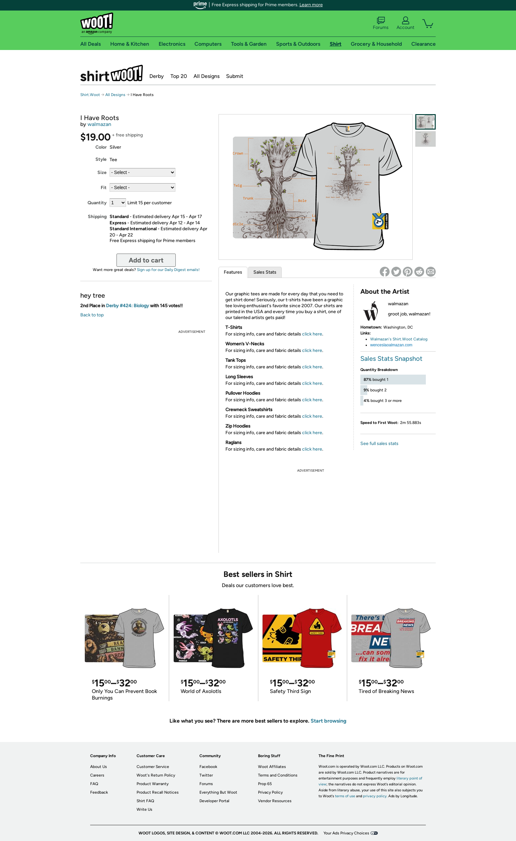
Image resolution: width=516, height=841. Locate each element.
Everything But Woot (218, 792)
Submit (234, 76)
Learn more (311, 5)
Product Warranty (152, 783)
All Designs (206, 76)
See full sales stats (379, 443)
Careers (97, 775)
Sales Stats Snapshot (391, 358)
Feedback (99, 792)
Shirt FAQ (145, 801)
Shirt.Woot (111, 73)
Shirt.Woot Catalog (409, 339)
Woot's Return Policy (156, 775)
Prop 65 (265, 783)
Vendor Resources (275, 801)
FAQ (94, 783)
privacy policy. (375, 796)
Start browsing (329, 721)
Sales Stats (264, 272)
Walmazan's (381, 339)
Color (101, 147)
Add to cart (146, 260)
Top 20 (178, 76)
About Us (98, 766)
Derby (156, 76)
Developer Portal (214, 801)
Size (102, 172)
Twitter (206, 775)
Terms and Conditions (277, 775)
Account (405, 23)
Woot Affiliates (272, 766)
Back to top (92, 315)
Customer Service (153, 766)
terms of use (345, 796)
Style (101, 159)
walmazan (99, 124)
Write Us (144, 809)
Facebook (208, 766)
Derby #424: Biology (127, 306)
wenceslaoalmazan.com (391, 345)
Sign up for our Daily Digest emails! (168, 269)
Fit (104, 187)
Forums (381, 23)
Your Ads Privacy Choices (346, 833)
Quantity (97, 203)
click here (312, 334)
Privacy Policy (270, 792)
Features (233, 272)
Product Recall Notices (158, 792)
